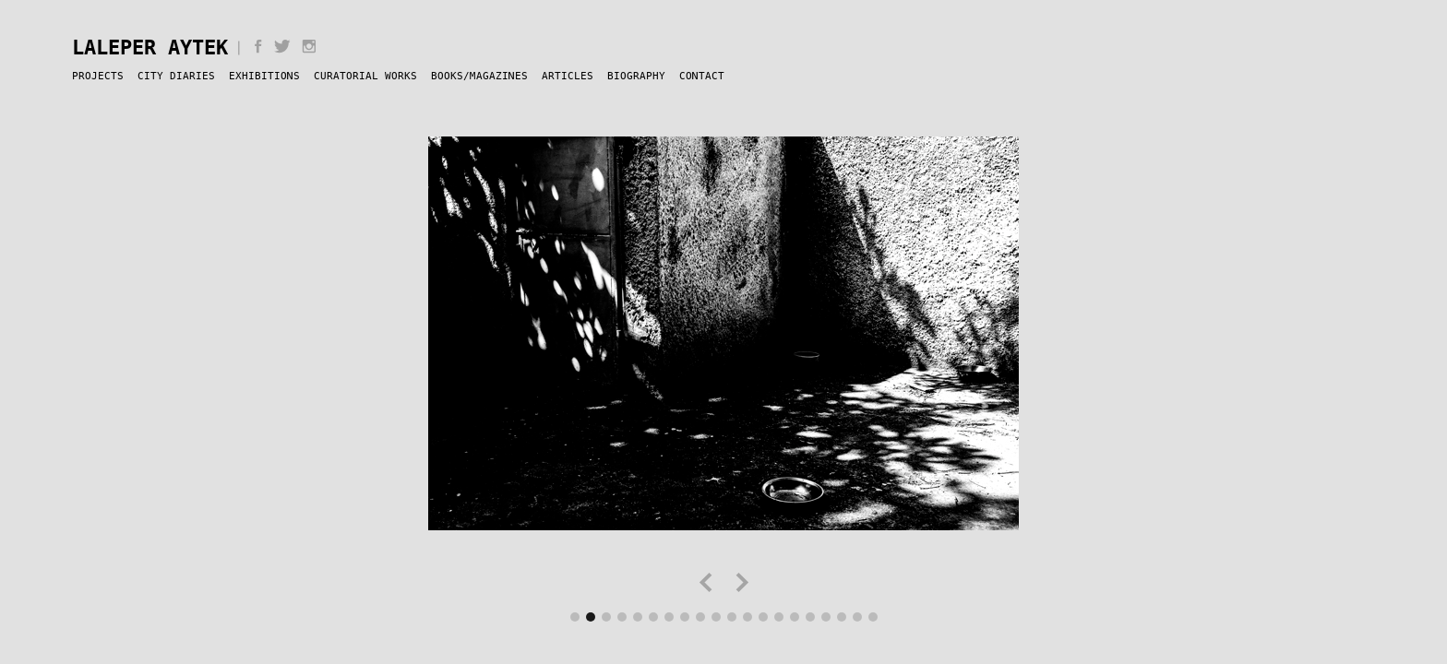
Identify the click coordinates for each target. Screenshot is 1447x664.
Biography (636, 75)
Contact (701, 75)
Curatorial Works (365, 75)
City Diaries (176, 75)
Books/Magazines (479, 75)
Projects (98, 75)
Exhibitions (264, 75)
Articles (567, 75)
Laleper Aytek (150, 46)
